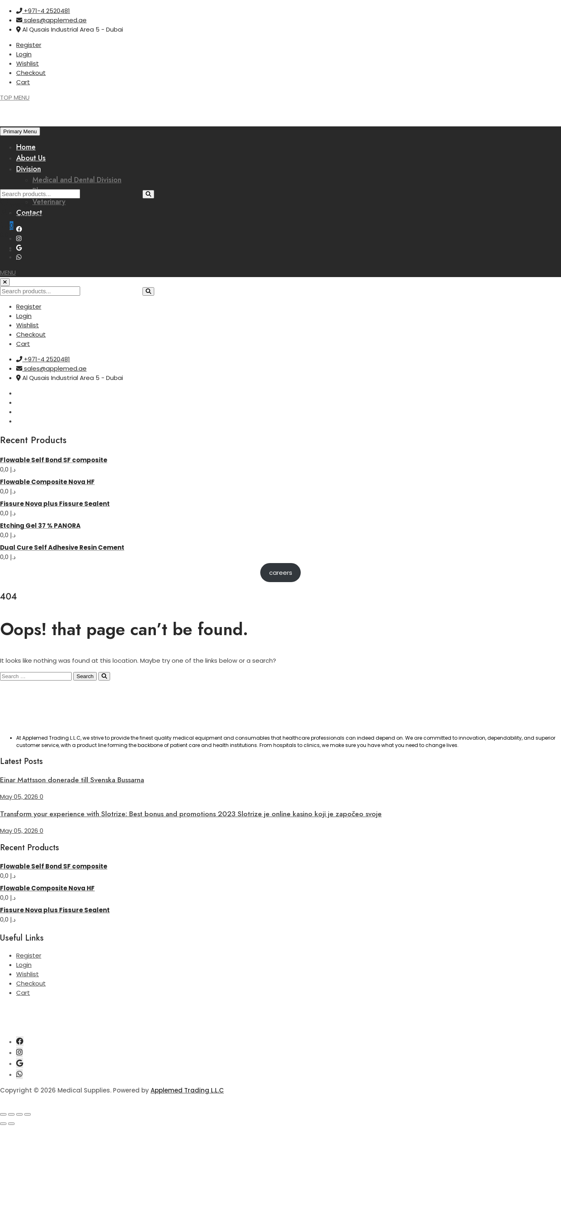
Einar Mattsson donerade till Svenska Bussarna (72, 780)
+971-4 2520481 (43, 10)
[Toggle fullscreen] (11, 1114)
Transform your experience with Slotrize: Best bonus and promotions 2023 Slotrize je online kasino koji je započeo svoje (191, 814)
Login (24, 54)
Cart (23, 82)
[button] (8, 272)
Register (28, 45)
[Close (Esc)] (27, 1114)
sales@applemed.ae (51, 20)
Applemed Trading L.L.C (187, 1090)
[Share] (19, 1114)
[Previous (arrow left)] (3, 1123)
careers (280, 572)
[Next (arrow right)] (11, 1123)
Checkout (31, 72)
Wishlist (27, 63)
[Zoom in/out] (3, 1114)
